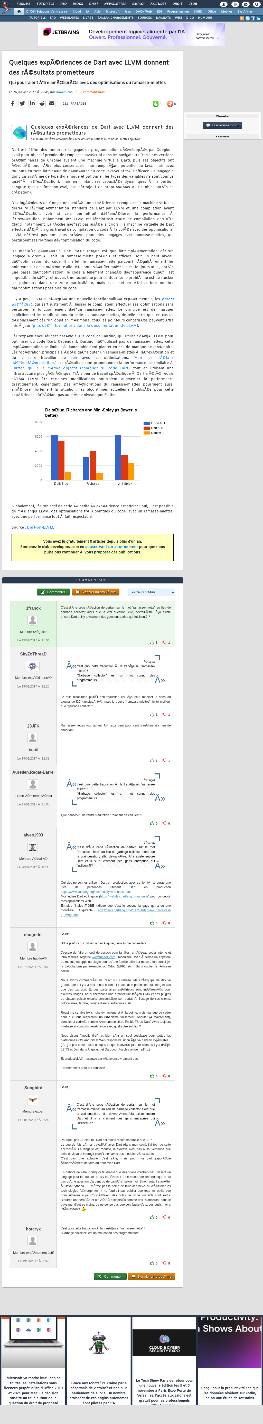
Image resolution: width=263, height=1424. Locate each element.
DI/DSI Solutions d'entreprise (47, 12)
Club (192, 4)
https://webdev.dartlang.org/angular (124, 896)
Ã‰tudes (158, 4)
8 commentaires (92, 92)
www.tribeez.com (103, 957)
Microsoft (112, 12)
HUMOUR (205, 18)
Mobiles (226, 12)
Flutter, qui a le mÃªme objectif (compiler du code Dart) (71, 368)
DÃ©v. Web (144, 12)
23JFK (33, 726)
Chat (94, 4)
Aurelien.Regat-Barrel (33, 772)
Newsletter (115, 4)
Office (212, 12)
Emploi (138, 4)
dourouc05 (64, 92)
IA (87, 12)
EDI (159, 12)
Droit (177, 4)
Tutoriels (45, 4)
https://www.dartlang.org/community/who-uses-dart (95, 892)
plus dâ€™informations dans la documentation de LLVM (85, 326)
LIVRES (88, 18)
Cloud (77, 12)
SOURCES (145, 18)
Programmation (178, 12)
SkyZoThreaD (33, 654)
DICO (190, 18)
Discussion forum (222, 125)
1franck (33, 608)
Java (127, 12)
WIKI (178, 18)
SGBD (198, 12)
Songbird (33, 1088)
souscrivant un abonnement (111, 547)
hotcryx (33, 1229)
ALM (97, 12)
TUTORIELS (37, 18)
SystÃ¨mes (245, 12)
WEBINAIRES (69, 18)
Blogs (77, 4)
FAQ (63, 4)
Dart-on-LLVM (40, 527)
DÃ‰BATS (163, 18)
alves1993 (33, 835)
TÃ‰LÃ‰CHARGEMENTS (115, 18)
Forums (23, 4)
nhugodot (33, 935)
